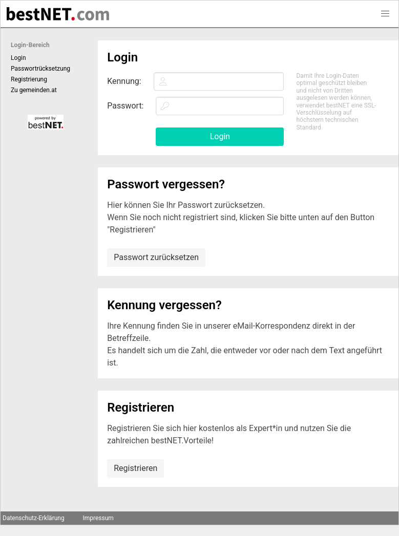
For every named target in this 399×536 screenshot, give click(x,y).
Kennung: (124, 81)
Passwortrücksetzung (40, 68)
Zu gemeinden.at (34, 90)
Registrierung (29, 79)
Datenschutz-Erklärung (34, 518)
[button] (385, 14)
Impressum (97, 518)
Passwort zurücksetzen (156, 257)
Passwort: (125, 106)
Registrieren (135, 468)
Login (18, 57)
